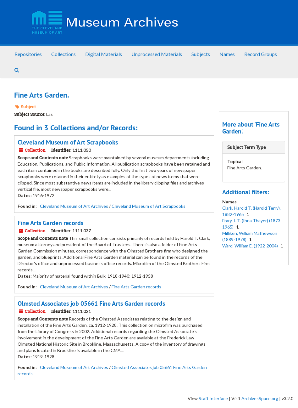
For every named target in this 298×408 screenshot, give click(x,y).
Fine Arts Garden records (50, 223)
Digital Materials (103, 54)
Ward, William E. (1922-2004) (250, 245)
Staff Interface (213, 398)
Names (227, 54)
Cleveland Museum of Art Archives (74, 206)
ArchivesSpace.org (259, 398)
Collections (63, 54)
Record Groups (260, 54)
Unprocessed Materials (156, 54)
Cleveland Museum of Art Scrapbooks (68, 142)
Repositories (28, 54)
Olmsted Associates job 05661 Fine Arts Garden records (91, 303)
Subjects (200, 54)
